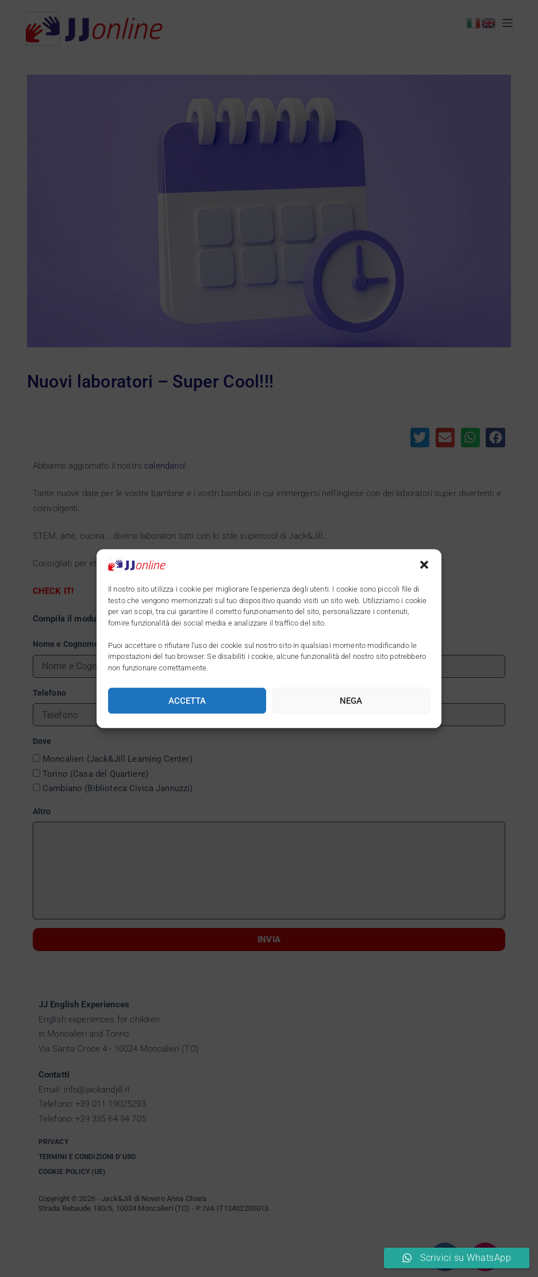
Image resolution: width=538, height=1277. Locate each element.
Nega (351, 701)
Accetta (187, 701)
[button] (424, 564)
